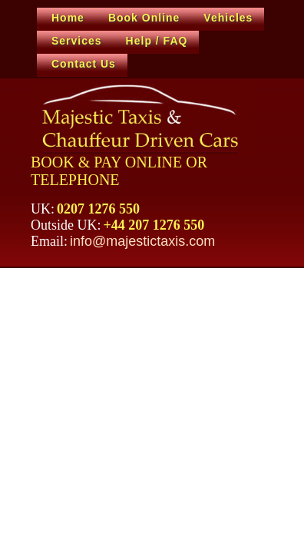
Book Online (144, 18)
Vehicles (228, 18)
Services (76, 41)
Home (67, 18)
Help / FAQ (157, 41)
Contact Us (83, 64)
